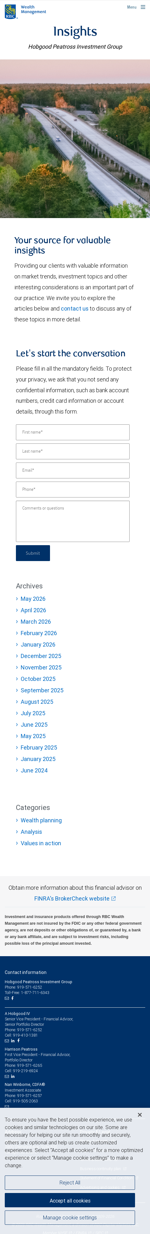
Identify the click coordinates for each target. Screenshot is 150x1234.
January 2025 (38, 759)
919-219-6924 (25, 1070)
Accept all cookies (70, 1200)
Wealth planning (41, 820)
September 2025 (42, 690)
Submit (33, 553)
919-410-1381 (25, 1035)
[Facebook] (13, 998)
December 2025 (41, 656)
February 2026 (39, 633)
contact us (75, 308)
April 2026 (33, 610)
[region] (75, 1171)
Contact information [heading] (25, 972)
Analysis (31, 831)
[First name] (73, 432)
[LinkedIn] (13, 1041)
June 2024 (34, 770)
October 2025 (38, 678)
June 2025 (34, 724)
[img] (75, 138)
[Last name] (73, 451)
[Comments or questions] (73, 521)
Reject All (70, 1182)
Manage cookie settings (70, 1217)
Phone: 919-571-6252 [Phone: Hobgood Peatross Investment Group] (23, 987)
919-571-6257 (29, 1095)
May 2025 (33, 736)
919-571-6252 (29, 1029)
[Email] (73, 470)
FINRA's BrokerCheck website (72, 898)
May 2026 (33, 598)
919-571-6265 (29, 1065)
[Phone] (73, 489)
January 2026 (38, 644)
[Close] (140, 1115)
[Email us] (7, 998)
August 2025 (37, 701)
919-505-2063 (25, 1101)
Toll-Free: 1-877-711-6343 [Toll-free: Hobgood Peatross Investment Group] (27, 992)
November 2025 (41, 667)
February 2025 (39, 747)
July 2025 (33, 713)
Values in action (41, 843)
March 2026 (36, 621)
